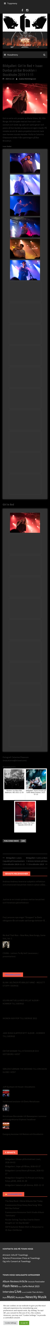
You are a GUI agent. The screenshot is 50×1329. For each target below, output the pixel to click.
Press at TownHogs (31, 1258)
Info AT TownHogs (19, 1255)
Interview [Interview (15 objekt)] (8, 1292)
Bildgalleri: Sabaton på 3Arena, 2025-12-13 (24, 1185)
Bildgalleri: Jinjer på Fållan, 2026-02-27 (23, 1166)
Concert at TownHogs (21, 1261)
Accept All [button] (24, 1323)
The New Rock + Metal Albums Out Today (24, 1201)
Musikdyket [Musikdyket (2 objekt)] (20, 1297)
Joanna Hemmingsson (27, 79)
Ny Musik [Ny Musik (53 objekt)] (40, 1297)
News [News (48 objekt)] (29, 1297)
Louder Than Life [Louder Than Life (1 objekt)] (32, 1292)
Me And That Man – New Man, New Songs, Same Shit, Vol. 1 (24, 937)
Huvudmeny (12, 54)
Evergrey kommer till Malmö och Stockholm (23, 1134)
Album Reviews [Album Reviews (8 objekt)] (11, 1281)
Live (23, 841)
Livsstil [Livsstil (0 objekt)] (24, 1292)
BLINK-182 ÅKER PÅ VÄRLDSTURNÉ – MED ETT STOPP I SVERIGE (24, 984)
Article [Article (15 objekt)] (23, 1281)
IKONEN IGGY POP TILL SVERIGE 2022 (20, 1018)
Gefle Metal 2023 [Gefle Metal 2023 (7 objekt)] (30, 1286)
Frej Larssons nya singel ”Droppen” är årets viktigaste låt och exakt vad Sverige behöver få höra (24, 919)
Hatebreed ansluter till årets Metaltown (21, 1101)
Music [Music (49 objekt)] (11, 1297)
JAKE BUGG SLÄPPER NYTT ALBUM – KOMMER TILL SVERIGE (24, 1035)
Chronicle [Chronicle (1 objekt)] (31, 1282)
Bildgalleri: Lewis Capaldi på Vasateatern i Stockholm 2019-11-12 (14, 861)
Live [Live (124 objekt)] (18, 1291)
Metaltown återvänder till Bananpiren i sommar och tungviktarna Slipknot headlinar (25, 1118)
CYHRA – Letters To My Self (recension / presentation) (21, 955)
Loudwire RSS (14, 1194)
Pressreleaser (13, 974)
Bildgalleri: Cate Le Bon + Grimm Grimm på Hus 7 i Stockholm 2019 (36, 861)
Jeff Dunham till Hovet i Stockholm (19, 1086)
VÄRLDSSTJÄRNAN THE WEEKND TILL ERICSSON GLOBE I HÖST (25, 1070)
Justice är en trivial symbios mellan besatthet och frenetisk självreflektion (24, 901)
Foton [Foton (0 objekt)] (20, 1287)
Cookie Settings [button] (10, 1323)
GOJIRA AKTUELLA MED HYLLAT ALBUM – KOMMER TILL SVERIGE (21, 1002)
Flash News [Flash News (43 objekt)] (10, 1286)
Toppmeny (12, 3)
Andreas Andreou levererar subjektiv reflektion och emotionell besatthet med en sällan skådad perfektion (24, 883)
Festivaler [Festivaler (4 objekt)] (40, 1281)
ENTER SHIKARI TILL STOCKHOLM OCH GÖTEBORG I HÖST (21, 1052)
